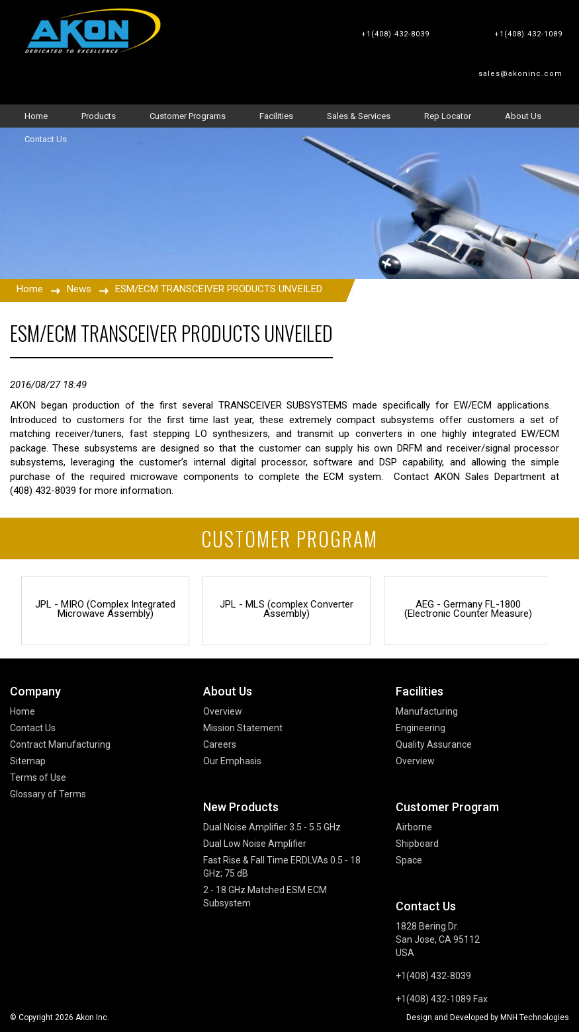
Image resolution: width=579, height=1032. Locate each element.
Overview (222, 711)
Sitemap (28, 761)
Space (409, 860)
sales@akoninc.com (520, 73)
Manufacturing (427, 711)
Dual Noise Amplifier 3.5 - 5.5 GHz (272, 827)
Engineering (420, 728)
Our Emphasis (232, 761)
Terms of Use (38, 777)
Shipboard (417, 843)
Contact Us (33, 728)
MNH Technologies (534, 1017)
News (79, 289)
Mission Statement (243, 728)
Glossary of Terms (48, 794)
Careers (219, 744)
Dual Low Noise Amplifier (254, 843)
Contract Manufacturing (60, 744)
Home (30, 289)
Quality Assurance (434, 744)
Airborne (414, 827)
